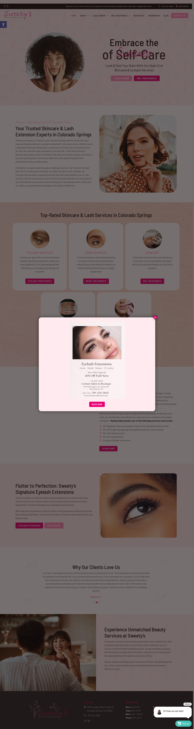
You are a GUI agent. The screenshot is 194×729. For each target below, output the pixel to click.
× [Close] (155, 317)
